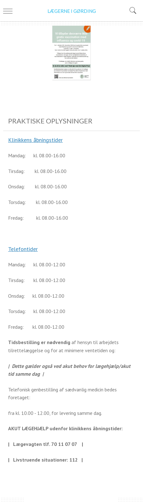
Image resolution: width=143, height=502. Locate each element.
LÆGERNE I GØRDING (71, 11)
